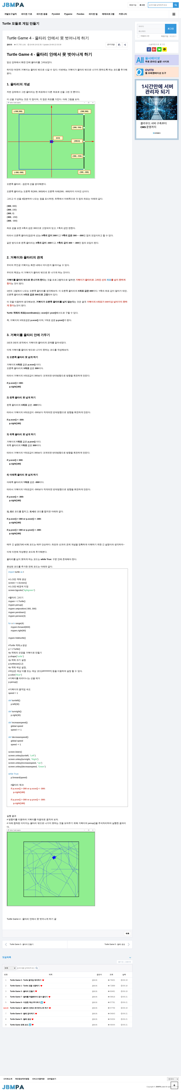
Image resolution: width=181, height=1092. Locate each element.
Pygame (68, 14)
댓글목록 (6, 957)
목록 (127, 934)
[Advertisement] (157, 162)
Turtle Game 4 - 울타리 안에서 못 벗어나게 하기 (29, 1008)
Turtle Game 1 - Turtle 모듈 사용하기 (25, 986)
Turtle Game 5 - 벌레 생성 (117, 944)
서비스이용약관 (38, 1079)
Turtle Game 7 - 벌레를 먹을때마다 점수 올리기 (29, 997)
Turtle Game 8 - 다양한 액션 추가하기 (25, 1002)
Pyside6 (56, 14)
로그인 (171, 28)
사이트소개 (7, 1079)
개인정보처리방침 (22, 1079)
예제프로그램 (108, 14)
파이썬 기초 (26, 14)
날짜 (124, 975)
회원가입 (132, 5)
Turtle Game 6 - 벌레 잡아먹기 (22, 1014)
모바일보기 (51, 1079)
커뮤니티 (123, 14)
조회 (111, 975)
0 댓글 (111, 44)
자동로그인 (145, 36)
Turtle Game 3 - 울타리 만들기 (19, 944)
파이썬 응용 (41, 14)
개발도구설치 (10, 14)
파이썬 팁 (93, 14)
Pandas (80, 14)
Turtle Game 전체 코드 (19, 1025)
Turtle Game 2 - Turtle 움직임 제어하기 (26, 980)
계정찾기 (172, 36)
